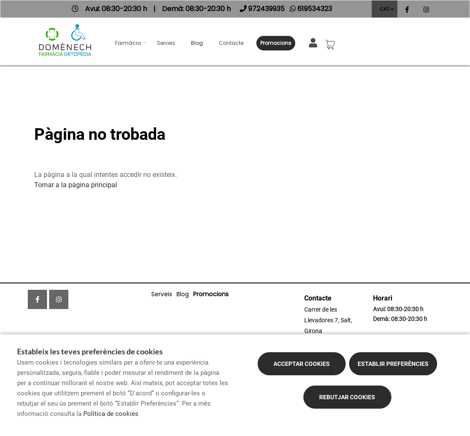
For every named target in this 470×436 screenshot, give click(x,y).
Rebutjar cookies (347, 397)
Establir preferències (393, 363)
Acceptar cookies (301, 363)
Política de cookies (110, 414)
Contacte (231, 43)
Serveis (166, 43)
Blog (197, 43)
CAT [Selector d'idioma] (385, 9)
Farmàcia (128, 43)
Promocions (275, 43)
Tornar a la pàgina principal (75, 185)
